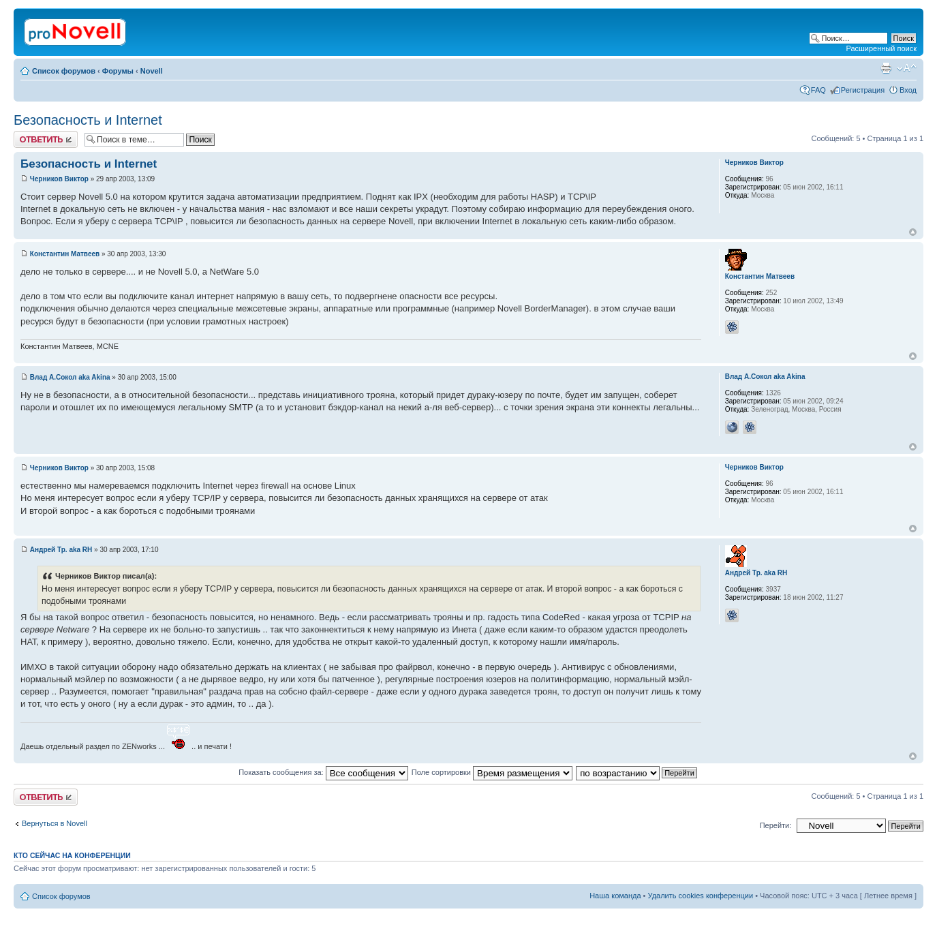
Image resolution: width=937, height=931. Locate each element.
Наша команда (615, 895)
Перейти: (776, 825)
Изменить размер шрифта (907, 68)
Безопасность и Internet (88, 119)
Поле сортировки (492, 772)
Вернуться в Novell (54, 823)
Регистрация (863, 90)
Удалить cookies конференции (701, 895)
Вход (908, 90)
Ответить (46, 139)
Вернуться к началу (913, 232)
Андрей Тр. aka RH (61, 549)
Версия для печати (885, 68)
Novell (151, 71)
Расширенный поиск (881, 48)
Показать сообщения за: (323, 772)
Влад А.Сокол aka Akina (70, 377)
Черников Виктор (59, 179)
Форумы (118, 71)
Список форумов (63, 71)
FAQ (818, 90)
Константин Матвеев (64, 254)
